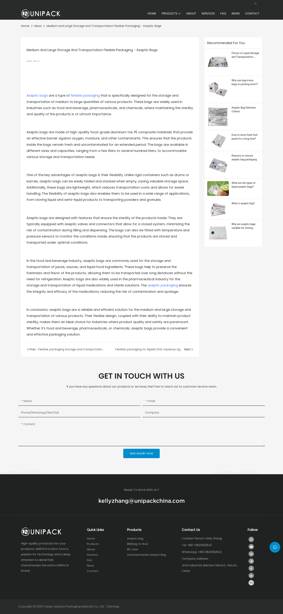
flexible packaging (85, 95)
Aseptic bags (37, 95)
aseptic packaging (163, 285)
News (38, 26)
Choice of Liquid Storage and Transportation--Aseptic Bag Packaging (245, 55)
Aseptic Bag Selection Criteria (244, 109)
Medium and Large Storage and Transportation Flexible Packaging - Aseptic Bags (103, 26)
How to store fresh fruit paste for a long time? (245, 136)
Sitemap (113, 606)
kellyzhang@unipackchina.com (141, 501)
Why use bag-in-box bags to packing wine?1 (245, 82)
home (25, 26)
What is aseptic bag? (243, 203)
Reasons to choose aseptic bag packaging (244, 157)
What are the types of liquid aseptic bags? (243, 184)
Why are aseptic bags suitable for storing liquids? (244, 226)
